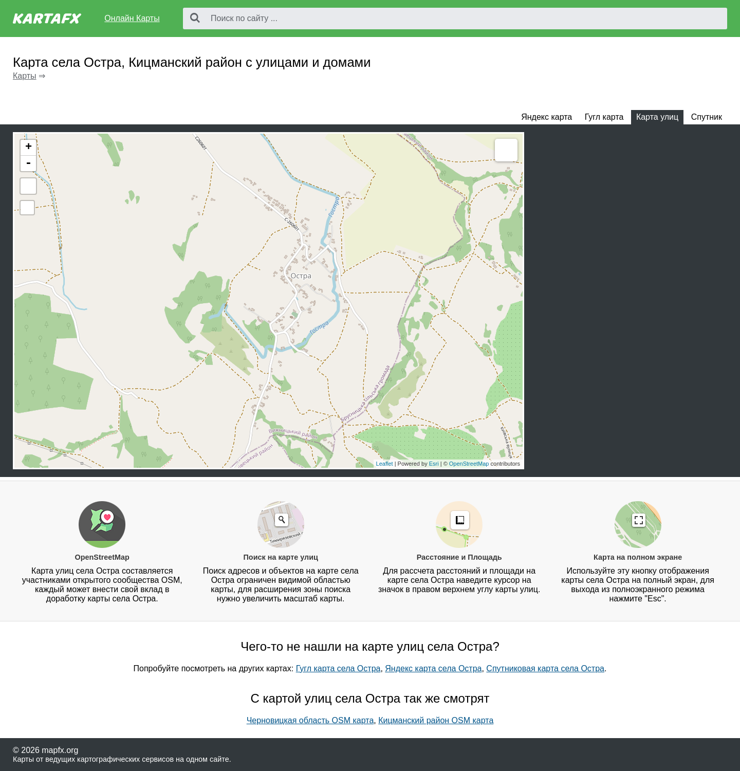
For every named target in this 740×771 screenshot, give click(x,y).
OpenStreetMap (469, 464)
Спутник (706, 117)
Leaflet (384, 464)
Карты (24, 75)
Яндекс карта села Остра (433, 668)
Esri (434, 464)
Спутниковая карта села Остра (545, 668)
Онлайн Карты (131, 18)
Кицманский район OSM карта (435, 720)
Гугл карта (604, 117)
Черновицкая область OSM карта (310, 720)
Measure (506, 150)
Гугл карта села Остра (338, 668)
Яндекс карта (546, 117)
